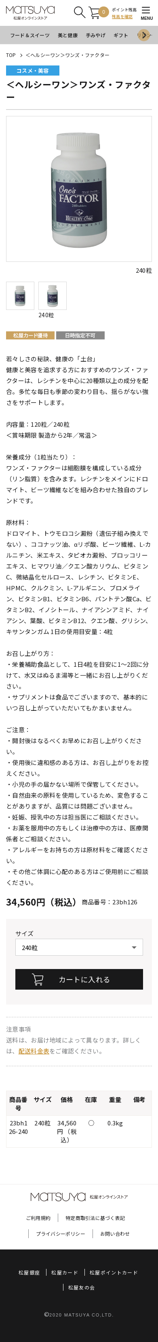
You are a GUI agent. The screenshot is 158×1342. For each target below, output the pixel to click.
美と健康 (68, 35)
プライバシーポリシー (60, 1233)
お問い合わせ (115, 1233)
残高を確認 (122, 16)
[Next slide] (144, 35)
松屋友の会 (81, 1287)
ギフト (121, 35)
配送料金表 (34, 1051)
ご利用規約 (38, 1217)
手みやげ (95, 35)
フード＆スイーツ (30, 35)
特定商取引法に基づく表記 (95, 1217)
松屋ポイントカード (114, 1272)
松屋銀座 (29, 1272)
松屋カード (64, 1272)
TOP (11, 54)
